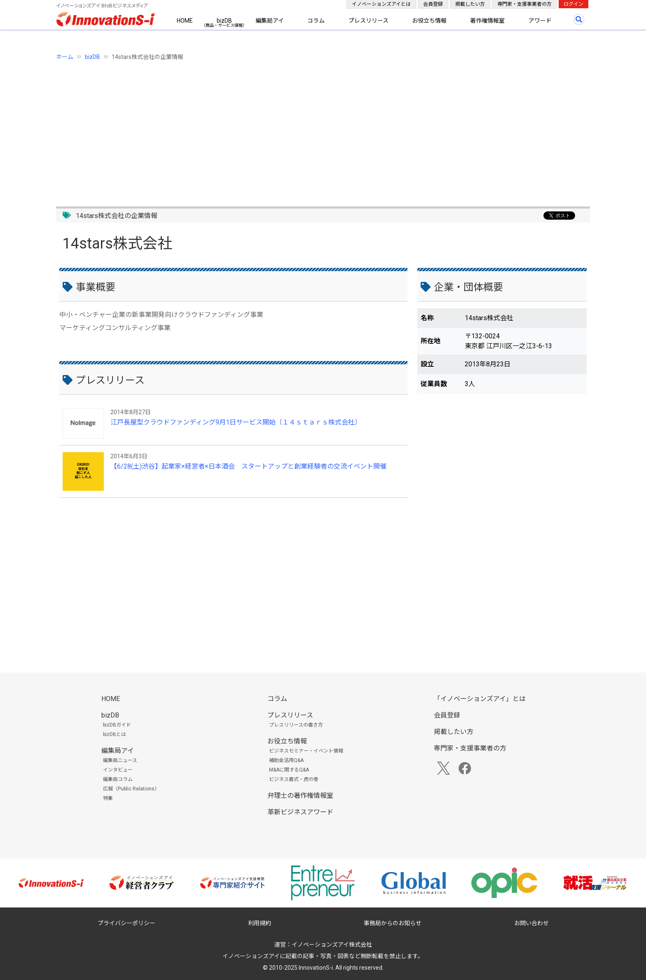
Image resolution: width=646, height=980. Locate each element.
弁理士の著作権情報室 (300, 795)
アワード (540, 20)
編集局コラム (118, 779)
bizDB (224, 20)
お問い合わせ (531, 923)
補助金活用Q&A (286, 760)
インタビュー (118, 770)
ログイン (573, 4)
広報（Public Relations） (131, 789)
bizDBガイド (117, 725)
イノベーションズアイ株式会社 (332, 944)
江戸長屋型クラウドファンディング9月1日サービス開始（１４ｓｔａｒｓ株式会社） (235, 422)
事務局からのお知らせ (392, 923)
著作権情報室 (487, 20)
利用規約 (259, 923)
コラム (316, 20)
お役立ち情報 (429, 20)
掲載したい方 (470, 4)
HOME (185, 20)
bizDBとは (114, 734)
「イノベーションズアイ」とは (480, 699)
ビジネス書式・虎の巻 (293, 779)
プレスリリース (369, 20)
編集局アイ (269, 20)
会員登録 (433, 4)
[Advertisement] (303, 129)
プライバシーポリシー (126, 923)
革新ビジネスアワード (300, 812)
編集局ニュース (120, 760)
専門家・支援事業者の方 (524, 4)
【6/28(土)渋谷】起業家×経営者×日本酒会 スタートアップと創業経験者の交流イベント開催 (248, 466)
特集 (108, 798)
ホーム (64, 57)
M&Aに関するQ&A (289, 770)
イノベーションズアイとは (381, 4)
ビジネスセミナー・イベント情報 (306, 751)
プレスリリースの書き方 (296, 725)
